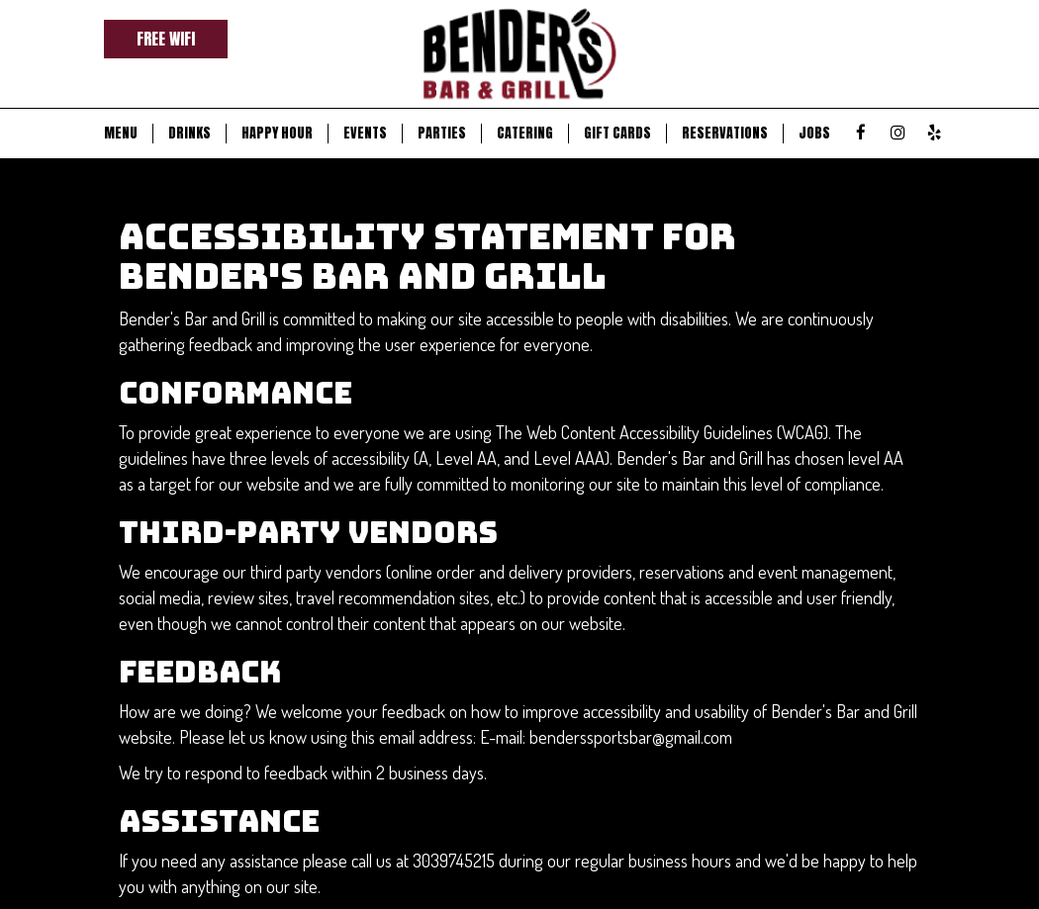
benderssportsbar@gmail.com (630, 736)
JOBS (814, 133)
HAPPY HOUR (277, 133)
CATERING (525, 133)
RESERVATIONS (725, 133)
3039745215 (454, 860)
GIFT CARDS (617, 133)
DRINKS (189, 133)
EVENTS (365, 133)
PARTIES (442, 133)
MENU (121, 133)
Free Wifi (166, 38)
